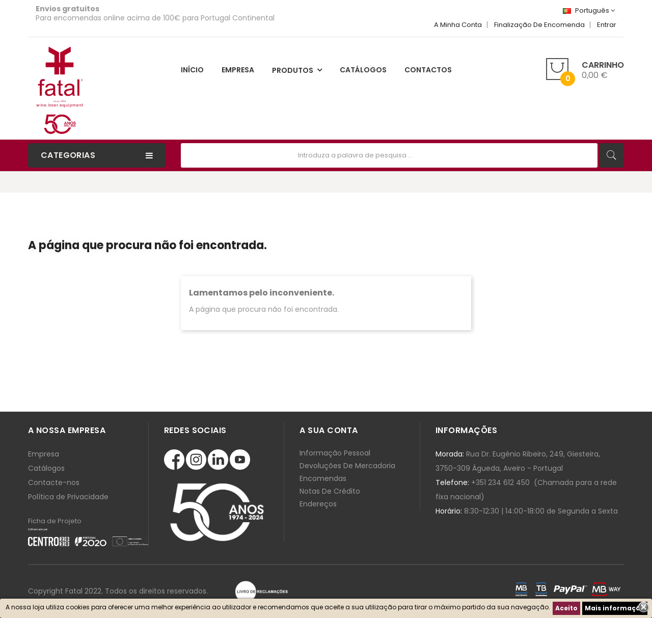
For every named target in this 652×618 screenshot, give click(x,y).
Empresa (43, 454)
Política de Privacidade (68, 497)
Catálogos (46, 468)
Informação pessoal (335, 453)
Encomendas (323, 478)
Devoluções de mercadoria (347, 466)
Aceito (566, 608)
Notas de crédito (330, 491)
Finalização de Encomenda (539, 24)
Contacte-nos (53, 482)
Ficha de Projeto (55, 521)
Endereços (318, 504)
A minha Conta (458, 24)
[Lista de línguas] (589, 10)
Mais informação (615, 608)
